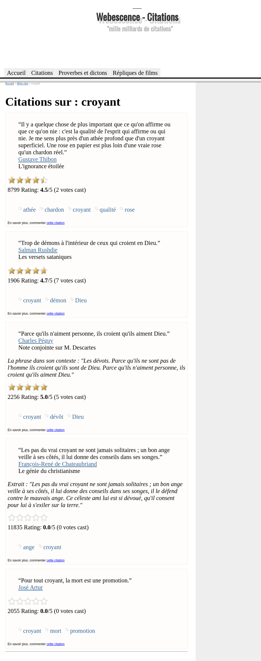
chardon (54, 209)
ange (29, 547)
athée (29, 209)
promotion (82, 630)
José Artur (30, 587)
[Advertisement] (137, 49)
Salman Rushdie (38, 250)
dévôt (56, 416)
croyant (82, 209)
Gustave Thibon (37, 159)
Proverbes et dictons (83, 72)
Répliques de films (135, 72)
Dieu (81, 300)
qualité (108, 209)
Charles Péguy (35, 340)
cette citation (56, 223)
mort (55, 630)
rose (130, 209)
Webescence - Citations (137, 16)
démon (58, 300)
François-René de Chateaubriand (57, 464)
